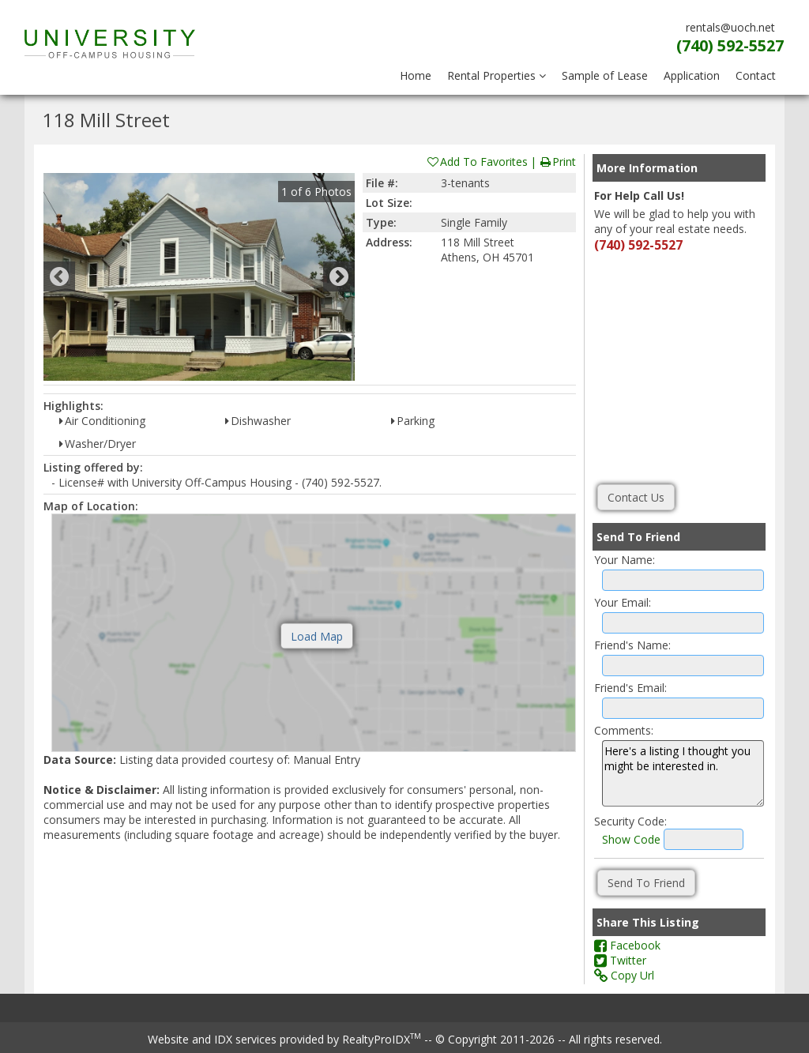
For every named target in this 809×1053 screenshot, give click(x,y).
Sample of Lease (605, 75)
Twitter (620, 960)
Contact (756, 75)
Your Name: (624, 559)
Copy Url (624, 975)
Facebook (627, 945)
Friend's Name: (632, 644)
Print (557, 161)
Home (415, 75)
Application (692, 75)
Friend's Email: (630, 687)
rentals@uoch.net (730, 27)
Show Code (631, 839)
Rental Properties (496, 75)
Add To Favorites (477, 161)
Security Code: (630, 821)
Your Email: (622, 602)
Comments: (623, 730)
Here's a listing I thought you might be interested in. (683, 773)
